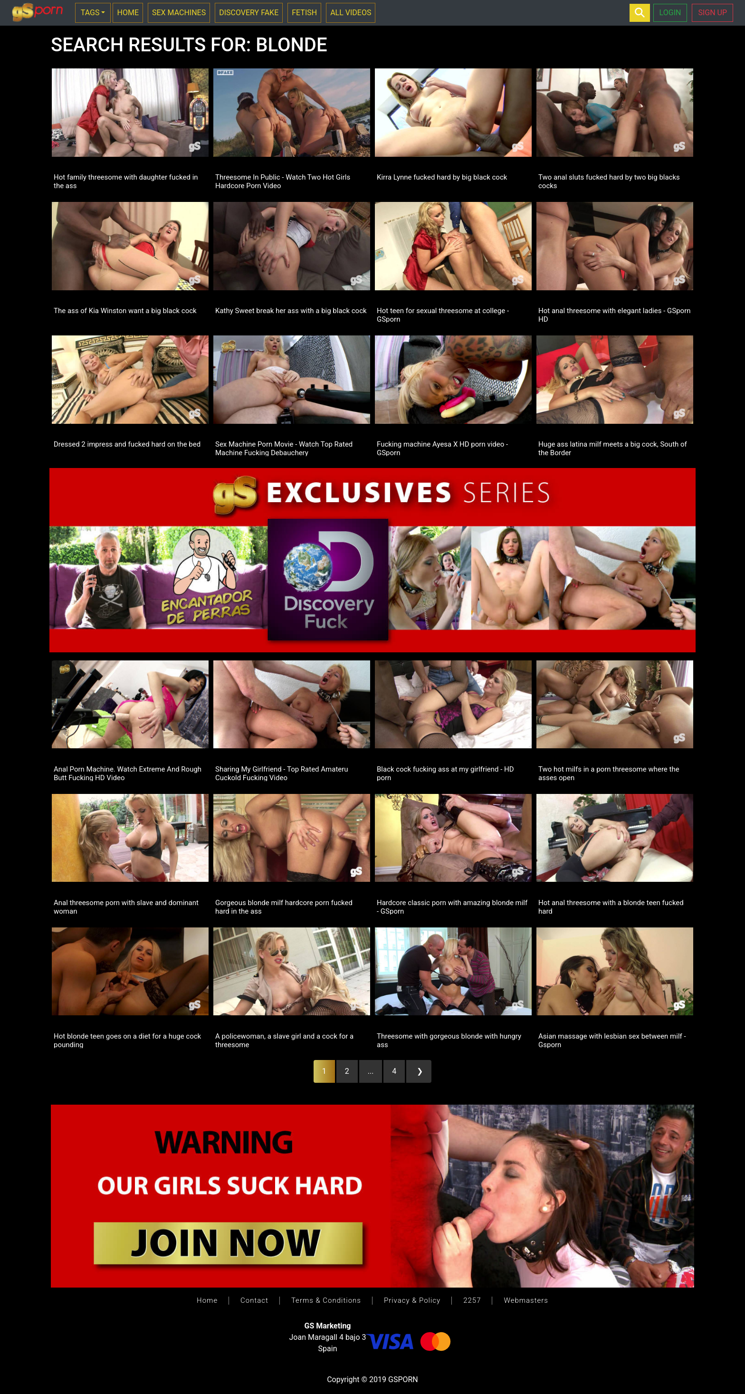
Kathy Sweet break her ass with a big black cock (291, 310)
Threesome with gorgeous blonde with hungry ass (449, 1040)
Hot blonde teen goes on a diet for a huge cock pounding (127, 1040)
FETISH (304, 12)
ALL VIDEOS (350, 12)
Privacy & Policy (412, 1300)
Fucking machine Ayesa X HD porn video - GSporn (442, 448)
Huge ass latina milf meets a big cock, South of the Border (612, 448)
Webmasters (526, 1300)
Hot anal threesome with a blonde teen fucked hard (611, 906)
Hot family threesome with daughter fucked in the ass (126, 181)
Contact (254, 1300)
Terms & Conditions (326, 1300)
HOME (127, 12)
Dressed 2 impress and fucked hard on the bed (127, 444)
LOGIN (670, 12)
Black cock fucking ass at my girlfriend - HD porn (445, 773)
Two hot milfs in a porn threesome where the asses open (608, 773)
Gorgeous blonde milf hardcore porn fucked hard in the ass (284, 906)
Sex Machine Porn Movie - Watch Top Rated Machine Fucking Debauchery (284, 448)
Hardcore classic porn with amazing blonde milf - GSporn (452, 906)
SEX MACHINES (179, 12)
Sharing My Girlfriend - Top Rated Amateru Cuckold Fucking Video (281, 773)
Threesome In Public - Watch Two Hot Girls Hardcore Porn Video (282, 181)
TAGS (90, 12)
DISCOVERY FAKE (248, 12)
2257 (472, 1300)
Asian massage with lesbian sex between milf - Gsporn (612, 1040)
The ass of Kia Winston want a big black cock (125, 310)
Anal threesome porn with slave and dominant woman (126, 906)
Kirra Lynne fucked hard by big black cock (442, 177)
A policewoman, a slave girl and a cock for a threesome (284, 1040)
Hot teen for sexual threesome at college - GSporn (443, 314)
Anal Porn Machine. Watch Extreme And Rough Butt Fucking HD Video (127, 773)
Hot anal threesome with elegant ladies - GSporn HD (614, 314)
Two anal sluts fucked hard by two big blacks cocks (609, 181)
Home (207, 1300)
